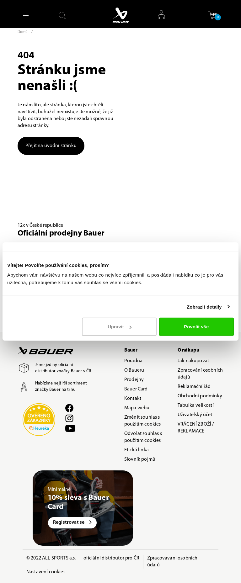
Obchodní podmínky (200, 396)
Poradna (133, 360)
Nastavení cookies (45, 572)
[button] (213, 15)
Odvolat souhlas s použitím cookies (143, 437)
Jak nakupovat (193, 360)
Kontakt (132, 398)
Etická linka (136, 450)
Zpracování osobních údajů (200, 374)
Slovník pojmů (139, 459)
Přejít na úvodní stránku (51, 145)
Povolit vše (196, 326)
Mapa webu (136, 408)
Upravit (119, 326)
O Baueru (134, 370)
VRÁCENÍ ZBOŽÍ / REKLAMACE (196, 428)
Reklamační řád (194, 386)
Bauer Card (136, 389)
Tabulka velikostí (196, 405)
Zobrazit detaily (204, 306)
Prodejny (134, 379)
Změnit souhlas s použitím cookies (142, 421)
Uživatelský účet (195, 414)
